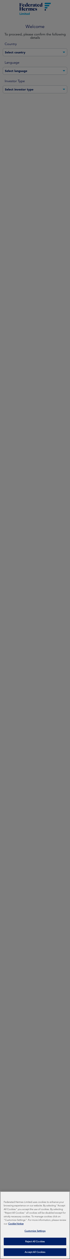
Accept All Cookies (35, 1252)
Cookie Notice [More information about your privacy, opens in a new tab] (16, 1224)
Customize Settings (34, 1231)
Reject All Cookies (35, 1242)
